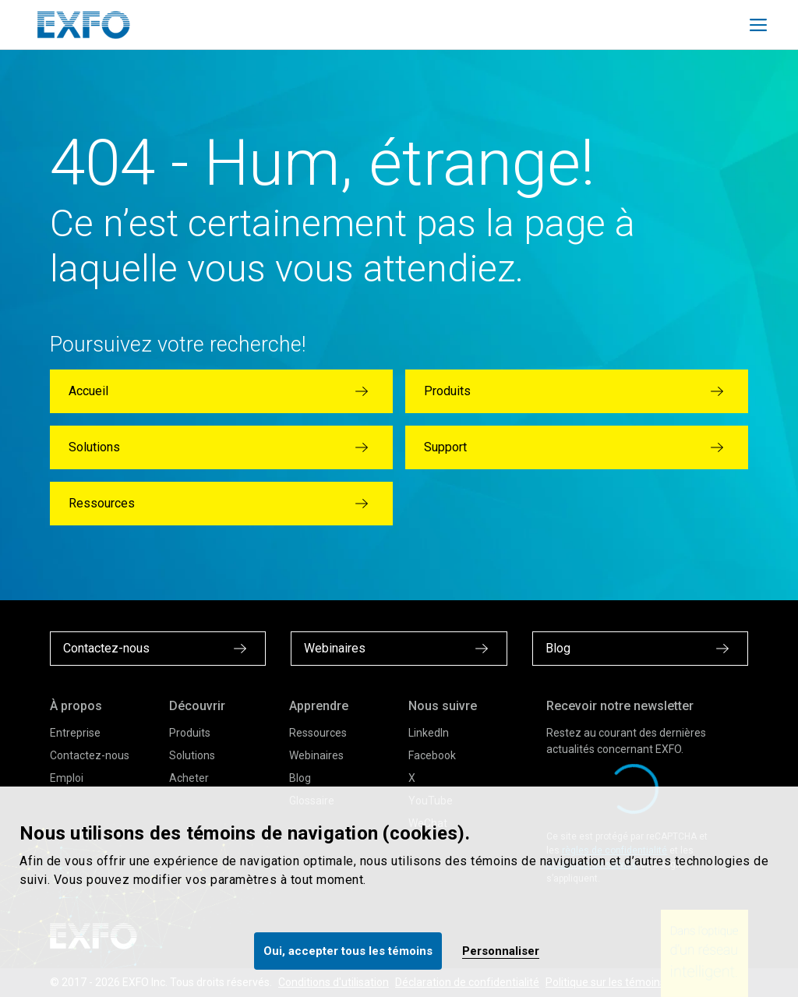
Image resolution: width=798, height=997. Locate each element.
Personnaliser (500, 951)
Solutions (192, 755)
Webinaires (316, 755)
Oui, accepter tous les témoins (348, 951)
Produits (189, 733)
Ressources (318, 733)
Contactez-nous (89, 755)
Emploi (66, 778)
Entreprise (75, 733)
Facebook (432, 755)
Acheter (189, 778)
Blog (300, 778)
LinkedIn (428, 733)
